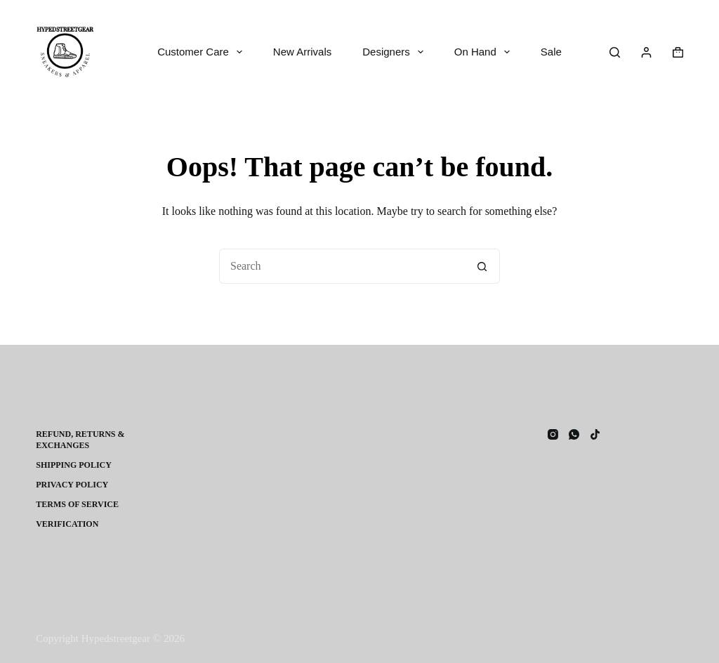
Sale (551, 52)
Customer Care (202, 52)
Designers (395, 52)
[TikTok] (595, 434)
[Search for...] (342, 266)
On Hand (484, 52)
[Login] (646, 52)
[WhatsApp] (574, 434)
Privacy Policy (72, 485)
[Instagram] (553, 434)
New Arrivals (302, 52)
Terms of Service (77, 504)
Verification (67, 524)
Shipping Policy (74, 465)
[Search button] (482, 266)
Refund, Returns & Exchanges (80, 439)
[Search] (614, 52)
